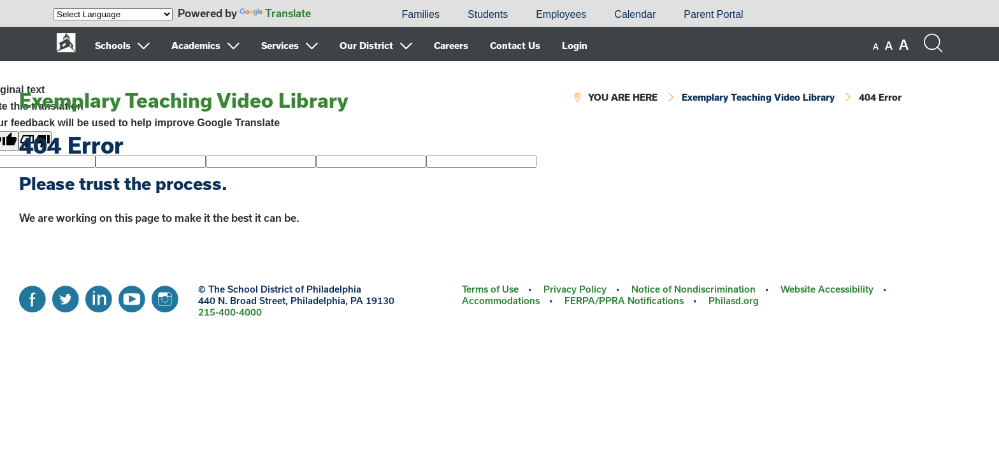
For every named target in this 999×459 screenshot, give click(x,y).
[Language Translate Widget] (113, 14)
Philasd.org (733, 300)
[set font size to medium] (889, 46)
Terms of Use (490, 289)
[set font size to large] (903, 45)
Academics (195, 45)
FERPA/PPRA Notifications (624, 300)
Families (420, 14)
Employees (561, 14)
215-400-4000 (230, 312)
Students (488, 14)
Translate (275, 13)
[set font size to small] (875, 47)
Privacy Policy (575, 289)
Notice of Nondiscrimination (693, 289)
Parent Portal (713, 14)
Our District (366, 45)
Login (574, 45)
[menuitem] (344, 14)
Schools (113, 45)
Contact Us (515, 45)
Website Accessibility (826, 289)
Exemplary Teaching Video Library (184, 100)
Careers (451, 45)
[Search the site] (932, 43)
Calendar (635, 14)
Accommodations (501, 300)
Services (280, 45)
